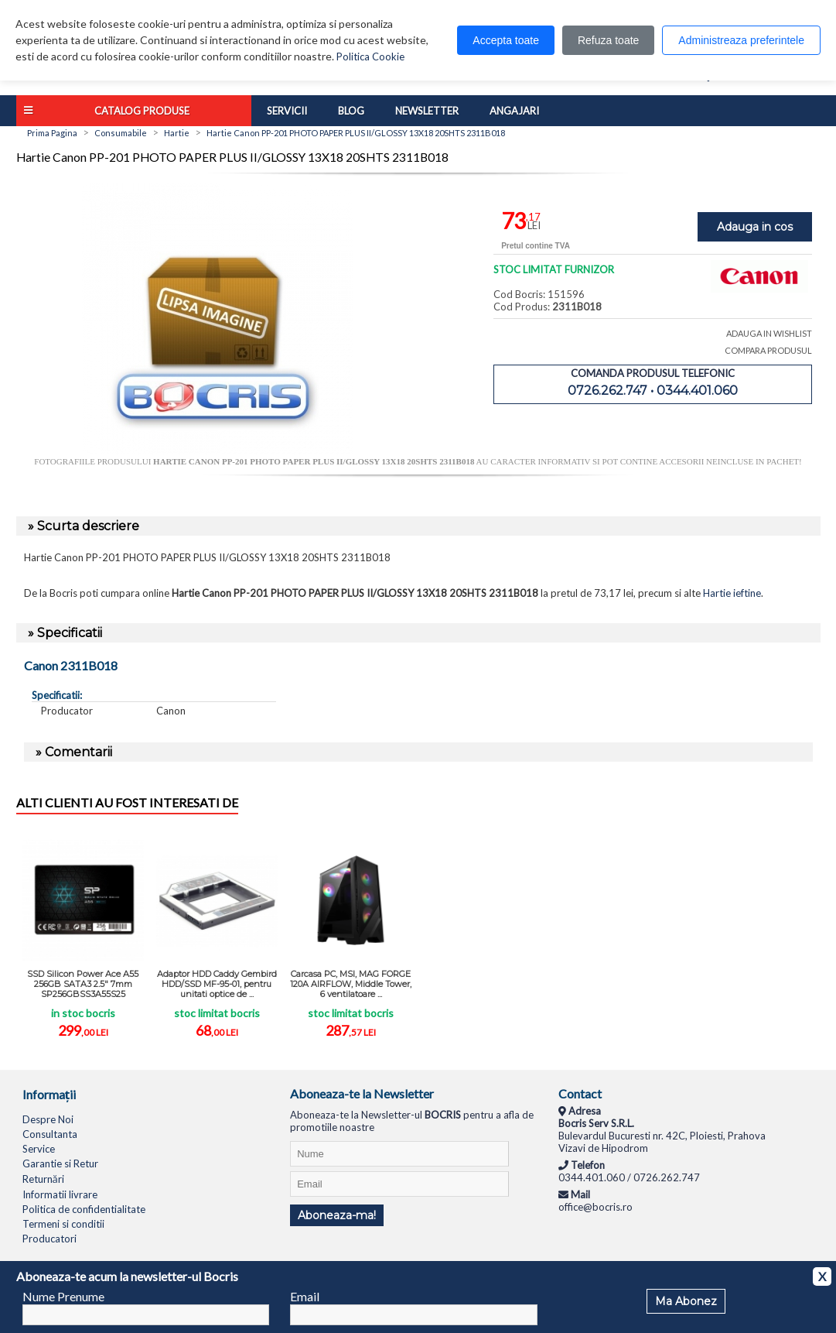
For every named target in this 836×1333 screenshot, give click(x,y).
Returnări (43, 1179)
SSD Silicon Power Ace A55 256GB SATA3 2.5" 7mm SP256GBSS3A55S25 (82, 983)
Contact (580, 1093)
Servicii (287, 111)
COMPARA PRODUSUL (768, 350)
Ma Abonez (686, 1301)
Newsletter (427, 111)
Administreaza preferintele (741, 40)
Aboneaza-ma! (337, 1215)
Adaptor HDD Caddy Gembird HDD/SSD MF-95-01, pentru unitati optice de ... (217, 983)
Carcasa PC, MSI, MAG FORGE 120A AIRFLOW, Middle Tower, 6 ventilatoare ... (350, 983)
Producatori (49, 1238)
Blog (351, 111)
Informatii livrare (59, 1194)
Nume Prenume (63, 1296)
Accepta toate (506, 40)
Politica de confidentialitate (83, 1209)
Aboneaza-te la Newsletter (362, 1093)
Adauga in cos (755, 227)
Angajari (514, 111)
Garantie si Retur (60, 1163)
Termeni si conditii (63, 1224)
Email (304, 1296)
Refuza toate (608, 40)
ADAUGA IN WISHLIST (769, 333)
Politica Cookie (370, 56)
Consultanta (49, 1134)
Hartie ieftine (732, 593)
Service (38, 1149)
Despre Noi (47, 1119)
